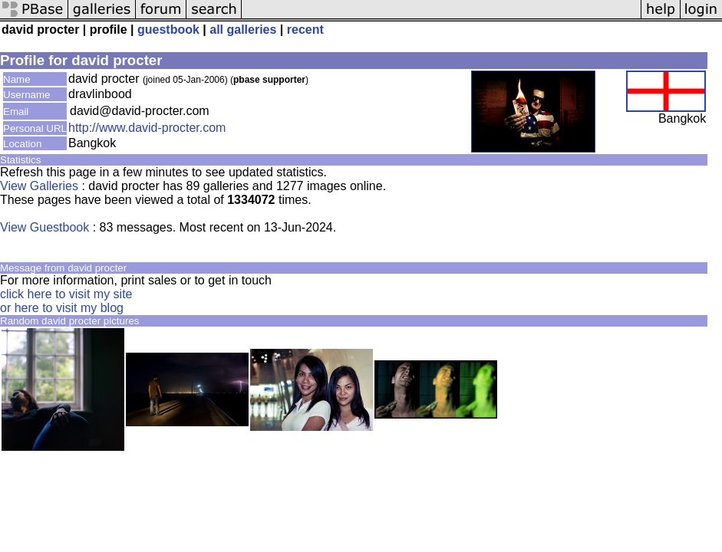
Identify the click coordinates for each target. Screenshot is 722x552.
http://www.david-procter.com (147, 127)
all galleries (242, 29)
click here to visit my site (66, 294)
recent (305, 29)
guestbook (168, 29)
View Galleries (39, 185)
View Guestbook (44, 227)
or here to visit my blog (62, 307)
